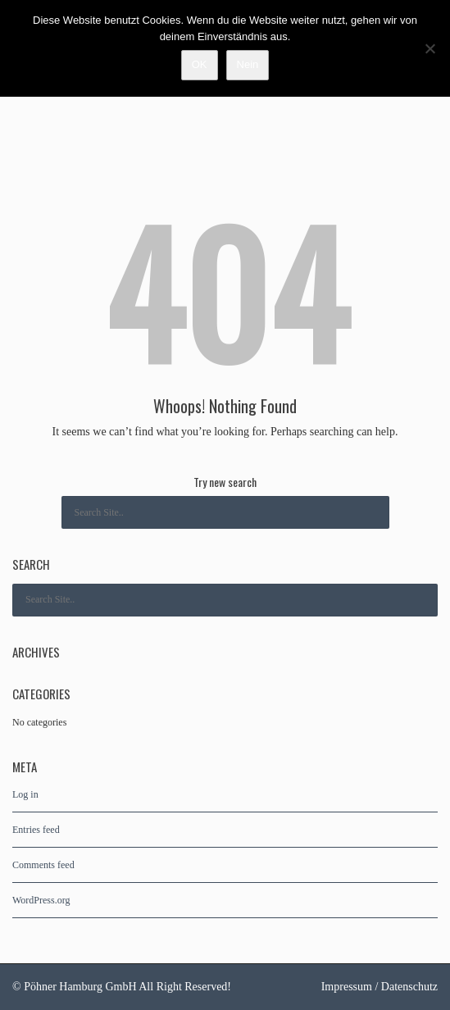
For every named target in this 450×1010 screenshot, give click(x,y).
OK (199, 64)
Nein (248, 64)
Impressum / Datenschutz (379, 986)
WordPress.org (41, 900)
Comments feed (43, 865)
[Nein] (429, 48)
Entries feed (36, 829)
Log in (25, 794)
